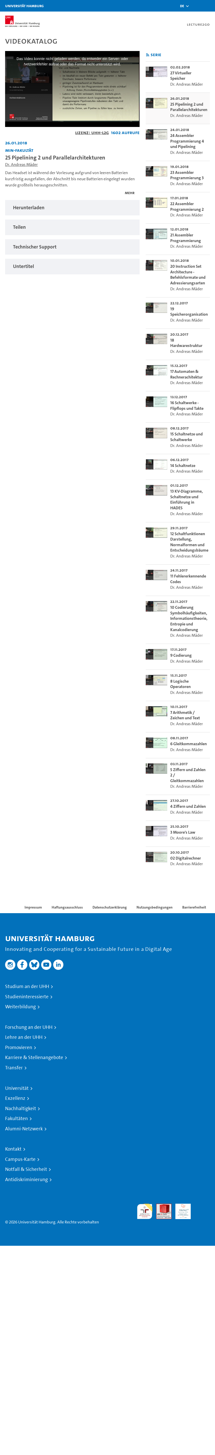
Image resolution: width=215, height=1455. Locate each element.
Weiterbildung (20, 1006)
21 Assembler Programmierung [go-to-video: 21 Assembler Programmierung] (185, 237)
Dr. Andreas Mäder (21, 164)
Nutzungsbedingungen (155, 907)
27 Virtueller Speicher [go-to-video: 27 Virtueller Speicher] (180, 75)
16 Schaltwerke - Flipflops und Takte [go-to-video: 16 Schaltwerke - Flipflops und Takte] (186, 405)
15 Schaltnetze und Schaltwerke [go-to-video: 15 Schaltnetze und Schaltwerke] (186, 436)
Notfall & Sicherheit (26, 1169)
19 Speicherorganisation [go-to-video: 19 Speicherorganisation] (189, 311)
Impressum (33, 907)
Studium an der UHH (27, 986)
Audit (161, 1206)
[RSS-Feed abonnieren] (148, 55)
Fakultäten (16, 1118)
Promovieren (18, 1047)
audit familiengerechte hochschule (144, 1211)
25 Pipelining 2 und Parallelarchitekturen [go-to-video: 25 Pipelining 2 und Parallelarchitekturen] (188, 107)
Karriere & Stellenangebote (34, 1057)
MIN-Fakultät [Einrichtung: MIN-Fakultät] (19, 150)
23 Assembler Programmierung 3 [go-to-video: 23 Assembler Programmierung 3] (187, 175)
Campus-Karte (20, 1159)
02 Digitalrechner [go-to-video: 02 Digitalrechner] (185, 858)
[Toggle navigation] (208, 6)
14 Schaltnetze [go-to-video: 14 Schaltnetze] (182, 465)
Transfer (14, 1067)
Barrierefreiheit (194, 907)
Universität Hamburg (24, 5)
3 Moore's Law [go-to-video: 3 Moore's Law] (182, 832)
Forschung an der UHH (28, 1027)
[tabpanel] (72, 208)
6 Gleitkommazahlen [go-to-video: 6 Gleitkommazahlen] (188, 743)
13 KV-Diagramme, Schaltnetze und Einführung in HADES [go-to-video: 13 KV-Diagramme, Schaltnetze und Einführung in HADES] (186, 500)
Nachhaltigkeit (20, 1108)
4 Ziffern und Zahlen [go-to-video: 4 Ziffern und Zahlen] (188, 806)
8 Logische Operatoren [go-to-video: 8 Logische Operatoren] (180, 684)
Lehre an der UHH (23, 1037)
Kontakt (13, 1149)
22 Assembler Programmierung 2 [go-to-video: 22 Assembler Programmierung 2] (187, 206)
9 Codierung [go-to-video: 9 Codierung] (181, 655)
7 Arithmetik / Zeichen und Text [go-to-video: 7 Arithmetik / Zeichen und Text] (185, 715)
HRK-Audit (180, 1209)
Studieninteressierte (27, 996)
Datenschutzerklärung (110, 907)
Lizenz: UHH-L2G (92, 132)
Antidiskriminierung (26, 1179)
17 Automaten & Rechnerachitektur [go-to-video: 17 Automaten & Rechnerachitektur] (186, 374)
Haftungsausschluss (67, 907)
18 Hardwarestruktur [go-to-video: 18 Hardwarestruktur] (186, 342)
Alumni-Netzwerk (24, 1128)
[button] (182, 6)
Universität (17, 1088)
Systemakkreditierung (202, 1206)
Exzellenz (15, 1098)
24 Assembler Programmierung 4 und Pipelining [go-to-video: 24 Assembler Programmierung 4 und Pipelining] (187, 141)
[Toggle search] (195, 6)
